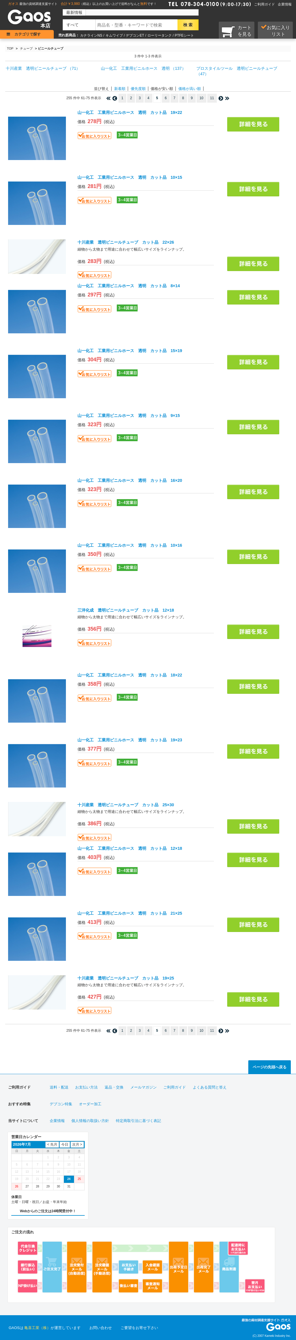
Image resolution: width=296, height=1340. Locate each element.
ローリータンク (159, 35)
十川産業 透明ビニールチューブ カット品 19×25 (125, 978)
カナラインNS (91, 35)
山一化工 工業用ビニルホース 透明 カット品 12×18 (129, 848)
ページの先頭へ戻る (269, 1067)
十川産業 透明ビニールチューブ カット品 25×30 (125, 805)
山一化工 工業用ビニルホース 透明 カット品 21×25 (129, 913)
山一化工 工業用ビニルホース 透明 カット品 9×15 (128, 415)
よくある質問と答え (210, 1087)
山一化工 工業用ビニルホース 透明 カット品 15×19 (129, 350)
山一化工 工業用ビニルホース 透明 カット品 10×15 (129, 177)
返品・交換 (114, 1087)
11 (212, 98)
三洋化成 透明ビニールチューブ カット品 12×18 (125, 610)
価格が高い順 (189, 89)
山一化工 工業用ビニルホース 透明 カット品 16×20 (129, 480)
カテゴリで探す (27, 34)
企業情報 (285, 4)
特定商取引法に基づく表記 (138, 1121)
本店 (45, 26)
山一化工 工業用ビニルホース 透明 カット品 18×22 (129, 675)
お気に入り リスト (275, 31)
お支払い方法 (86, 1087)
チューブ (26, 48)
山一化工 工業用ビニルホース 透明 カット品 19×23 (129, 740)
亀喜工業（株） (37, 1328)
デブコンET (135, 35)
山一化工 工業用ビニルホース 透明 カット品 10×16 (129, 545)
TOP (10, 48)
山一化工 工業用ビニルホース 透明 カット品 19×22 (129, 112)
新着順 (119, 89)
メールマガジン (143, 1087)
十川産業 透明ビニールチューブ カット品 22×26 (125, 242)
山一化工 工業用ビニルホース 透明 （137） (143, 68)
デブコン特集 (61, 1104)
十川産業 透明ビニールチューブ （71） (43, 68)
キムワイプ (114, 35)
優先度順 (138, 89)
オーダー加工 (90, 1104)
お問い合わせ (100, 1328)
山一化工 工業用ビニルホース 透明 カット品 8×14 (128, 285)
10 (201, 98)
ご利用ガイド (264, 4)
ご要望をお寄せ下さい (139, 1328)
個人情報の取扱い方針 (90, 1121)
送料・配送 (59, 1087)
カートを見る (236, 31)
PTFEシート (184, 35)
